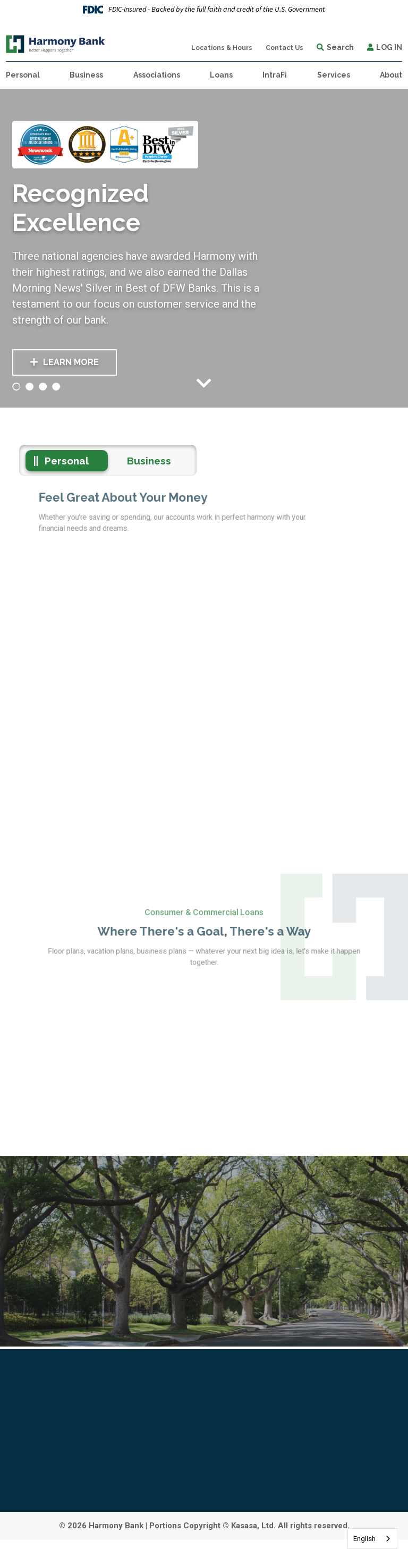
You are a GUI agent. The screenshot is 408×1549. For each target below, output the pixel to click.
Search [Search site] (340, 47)
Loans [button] (221, 75)
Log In (389, 47)
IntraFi (274, 75)
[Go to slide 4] (56, 387)
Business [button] (86, 75)
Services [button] (333, 75)
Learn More (71, 363)
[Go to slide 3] (43, 387)
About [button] (391, 75)
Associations (156, 75)
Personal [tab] (67, 461)
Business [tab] (149, 461)
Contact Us (284, 48)
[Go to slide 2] (30, 387)
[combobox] (372, 1538)
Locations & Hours (221, 48)
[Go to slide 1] (16, 387)
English (364, 1539)
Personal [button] (23, 75)
